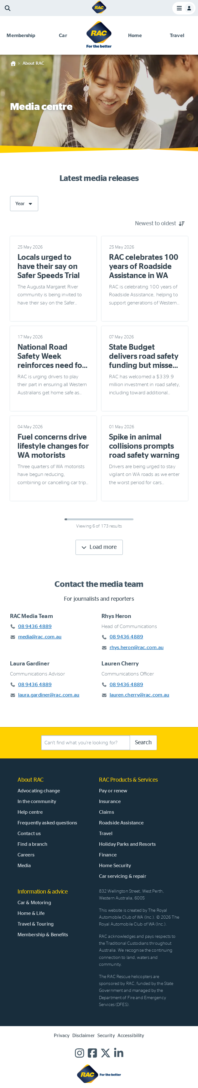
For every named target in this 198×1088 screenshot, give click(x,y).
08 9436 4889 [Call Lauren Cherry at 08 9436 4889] (126, 684)
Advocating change (39, 790)
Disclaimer (83, 1035)
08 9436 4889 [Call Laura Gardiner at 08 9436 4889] (35, 684)
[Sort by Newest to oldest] (159, 224)
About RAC (33, 63)
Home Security (115, 865)
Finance (108, 854)
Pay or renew (113, 790)
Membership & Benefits (43, 934)
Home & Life (31, 913)
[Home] (99, 13)
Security (106, 1035)
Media (24, 865)
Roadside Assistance (121, 822)
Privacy (62, 1035)
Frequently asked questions (47, 822)
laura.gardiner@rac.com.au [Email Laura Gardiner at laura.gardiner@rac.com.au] (49, 694)
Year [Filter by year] (24, 203)
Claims (106, 812)
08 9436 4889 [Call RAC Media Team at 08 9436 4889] (35, 626)
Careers (26, 854)
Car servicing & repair (122, 876)
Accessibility (130, 1035)
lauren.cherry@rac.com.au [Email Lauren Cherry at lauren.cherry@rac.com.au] (139, 694)
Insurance (110, 801)
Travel (105, 833)
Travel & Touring (36, 924)
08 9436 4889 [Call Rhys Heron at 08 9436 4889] (126, 636)
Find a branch (33, 844)
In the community (37, 801)
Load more (99, 547)
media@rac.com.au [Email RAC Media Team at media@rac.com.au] (40, 636)
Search (143, 743)
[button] (21, 35)
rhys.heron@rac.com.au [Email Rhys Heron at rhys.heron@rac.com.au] (137, 647)
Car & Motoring (34, 902)
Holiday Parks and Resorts (127, 844)
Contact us (29, 833)
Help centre (30, 812)
